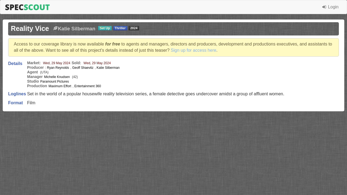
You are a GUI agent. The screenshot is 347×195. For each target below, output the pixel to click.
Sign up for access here (193, 50)
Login (330, 7)
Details (15, 63)
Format (15, 102)
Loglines (17, 94)
